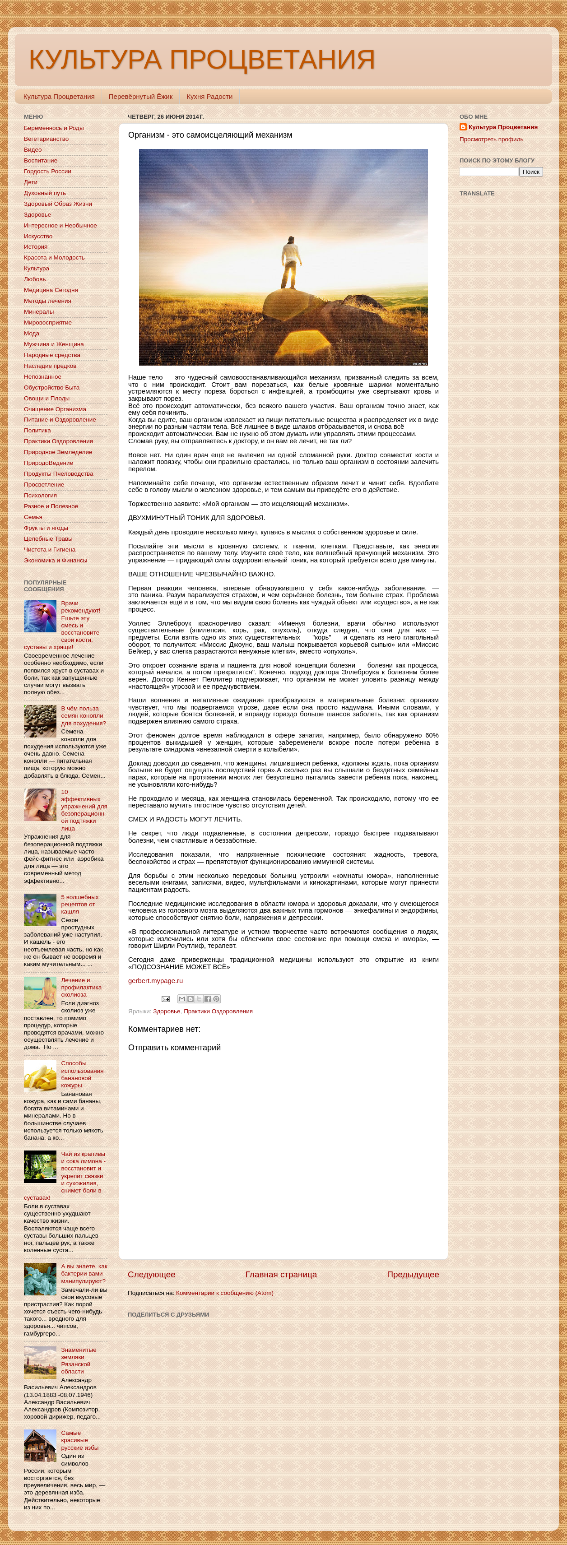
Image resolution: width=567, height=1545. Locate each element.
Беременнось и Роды (54, 128)
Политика (37, 430)
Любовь (35, 279)
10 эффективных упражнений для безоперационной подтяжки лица (84, 810)
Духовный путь (45, 193)
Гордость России (47, 171)
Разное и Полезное (51, 506)
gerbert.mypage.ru (155, 980)
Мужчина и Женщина (54, 344)
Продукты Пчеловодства (58, 473)
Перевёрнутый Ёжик (140, 96)
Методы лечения (47, 300)
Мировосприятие (48, 322)
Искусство (38, 236)
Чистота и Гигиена (49, 549)
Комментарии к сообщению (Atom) (225, 1293)
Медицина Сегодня (51, 290)
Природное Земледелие (58, 452)
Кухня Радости (209, 96)
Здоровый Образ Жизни (58, 203)
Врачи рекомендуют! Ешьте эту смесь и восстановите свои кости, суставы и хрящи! (62, 625)
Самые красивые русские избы (79, 1440)
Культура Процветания (59, 96)
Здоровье (166, 1011)
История (35, 246)
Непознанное (42, 376)
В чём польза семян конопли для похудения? (83, 715)
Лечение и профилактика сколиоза (81, 987)
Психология (40, 495)
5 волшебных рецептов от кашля (79, 904)
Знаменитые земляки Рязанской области (78, 1360)
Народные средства (52, 355)
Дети (30, 182)
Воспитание (40, 160)
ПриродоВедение (48, 462)
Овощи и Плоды (47, 398)
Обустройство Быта (51, 387)
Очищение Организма (55, 409)
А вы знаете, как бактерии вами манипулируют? (84, 1273)
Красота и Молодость (54, 257)
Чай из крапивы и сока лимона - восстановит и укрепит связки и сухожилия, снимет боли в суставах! (65, 1176)
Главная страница (281, 1274)
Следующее (152, 1274)
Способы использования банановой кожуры (82, 1074)
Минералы (39, 311)
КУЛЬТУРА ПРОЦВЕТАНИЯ (202, 59)
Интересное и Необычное (60, 225)
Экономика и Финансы (55, 560)
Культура (36, 268)
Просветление (44, 484)
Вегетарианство (46, 138)
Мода (31, 333)
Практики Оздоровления (218, 1011)
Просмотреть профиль (492, 139)
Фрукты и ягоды (46, 527)
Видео (33, 149)
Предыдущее (413, 1274)
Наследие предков (50, 365)
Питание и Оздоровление (60, 419)
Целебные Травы (48, 538)
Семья (33, 517)
